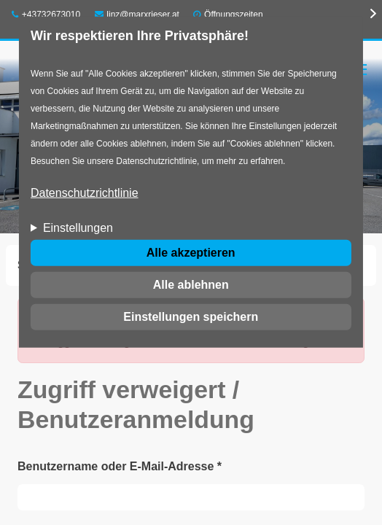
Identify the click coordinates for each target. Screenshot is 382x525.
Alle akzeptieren (191, 252)
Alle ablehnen (191, 285)
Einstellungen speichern (190, 317)
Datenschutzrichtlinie (85, 193)
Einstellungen (78, 228)
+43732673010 (46, 14)
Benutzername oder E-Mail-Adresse (119, 466)
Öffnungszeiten (233, 14)
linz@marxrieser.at (137, 14)
